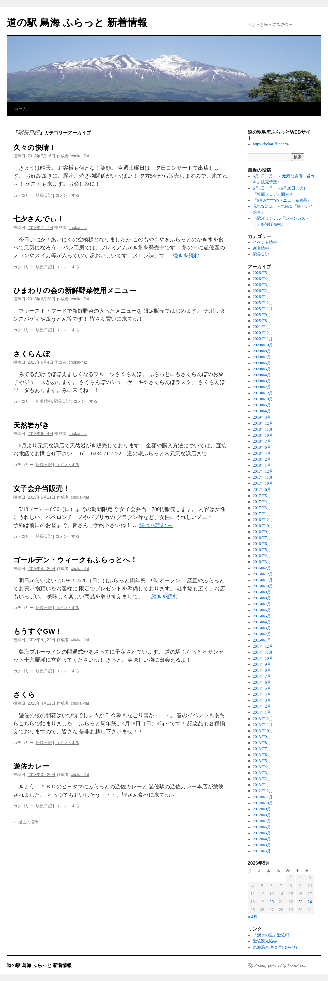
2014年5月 (262, 688)
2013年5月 (262, 760)
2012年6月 (262, 827)
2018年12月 (263, 423)
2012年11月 (263, 797)
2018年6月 (262, 447)
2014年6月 (262, 682)
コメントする (67, 195)
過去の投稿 (25, 822)
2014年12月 (263, 646)
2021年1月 (262, 326)
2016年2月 (262, 567)
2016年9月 (262, 531)
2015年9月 (262, 592)
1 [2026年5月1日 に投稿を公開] (291, 878)
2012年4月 (262, 839)
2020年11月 (263, 338)
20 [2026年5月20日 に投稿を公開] (271, 902)
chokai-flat (80, 156)
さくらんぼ (31, 354)
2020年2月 (262, 387)
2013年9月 (262, 736)
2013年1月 (262, 784)
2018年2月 (262, 459)
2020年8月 (262, 351)
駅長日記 (44, 195)
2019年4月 (262, 411)
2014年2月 (262, 706)
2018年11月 (263, 429)
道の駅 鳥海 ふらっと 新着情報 (77, 22)
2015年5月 (262, 616)
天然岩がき (31, 425)
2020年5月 (262, 369)
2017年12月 (263, 471)
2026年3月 (262, 284)
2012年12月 (263, 790)
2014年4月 (262, 694)
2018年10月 (263, 435)
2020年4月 (262, 375)
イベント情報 (265, 242)
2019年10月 (263, 399)
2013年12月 (263, 718)
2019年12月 (263, 393)
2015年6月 (262, 610)
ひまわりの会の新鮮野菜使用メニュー (74, 290)
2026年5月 (262, 272)
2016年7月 (262, 537)
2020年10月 (263, 345)
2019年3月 (262, 417)
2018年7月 (262, 441)
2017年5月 (262, 495)
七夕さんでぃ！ (38, 219)
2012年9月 (262, 809)
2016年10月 (263, 525)
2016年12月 (263, 519)
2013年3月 (262, 772)
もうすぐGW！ (37, 631)
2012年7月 (262, 821)
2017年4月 (262, 501)
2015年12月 (263, 574)
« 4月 (253, 917)
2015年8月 (262, 598)
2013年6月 (262, 754)
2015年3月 (262, 628)
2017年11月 (263, 477)
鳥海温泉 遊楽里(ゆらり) (275, 947)
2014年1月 (262, 712)
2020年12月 (263, 332)
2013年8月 (262, 742)
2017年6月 (262, 489)
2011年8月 (262, 851)
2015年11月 (263, 580)
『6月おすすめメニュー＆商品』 (282, 200)
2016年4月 (262, 555)
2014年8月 (262, 670)
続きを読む (189, 255)
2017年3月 (262, 507)
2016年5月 (262, 549)
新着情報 (44, 401)
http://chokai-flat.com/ (271, 144)
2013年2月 (262, 778)
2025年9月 (262, 314)
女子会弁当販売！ (41, 488)
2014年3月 (262, 700)
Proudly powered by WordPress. (280, 965)
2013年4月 (262, 766)
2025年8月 (262, 320)
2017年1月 (262, 513)
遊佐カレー (31, 766)
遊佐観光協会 (265, 941)
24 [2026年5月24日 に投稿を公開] (310, 902)
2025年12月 (263, 302)
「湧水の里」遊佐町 (271, 935)
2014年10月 (263, 658)
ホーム (20, 108)
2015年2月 (262, 634)
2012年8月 (262, 815)
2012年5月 (262, 833)
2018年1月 (262, 465)
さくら (24, 694)
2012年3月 (262, 845)
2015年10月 (263, 586)
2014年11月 (263, 652)
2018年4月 (262, 453)
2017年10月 (263, 483)
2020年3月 (262, 381)
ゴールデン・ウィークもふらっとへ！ (75, 560)
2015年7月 (262, 604)
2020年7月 (262, 357)
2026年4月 (262, 278)
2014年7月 (262, 676)
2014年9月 (262, 664)
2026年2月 (262, 290)
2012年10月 (263, 803)
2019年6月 (262, 405)
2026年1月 (262, 296)
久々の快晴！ (34, 147)
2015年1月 (262, 640)
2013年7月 (262, 748)
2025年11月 (263, 308)
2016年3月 (262, 561)
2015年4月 (262, 622)
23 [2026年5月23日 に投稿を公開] (300, 902)
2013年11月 (263, 724)
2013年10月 (263, 730)
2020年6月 (262, 363)
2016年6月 (262, 543)
